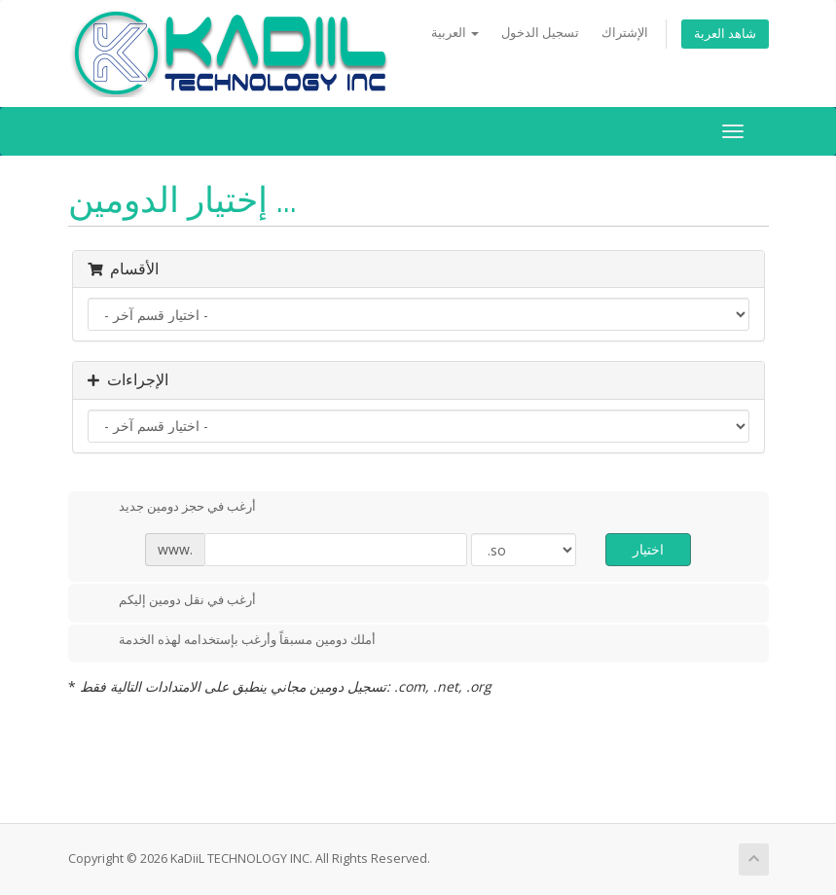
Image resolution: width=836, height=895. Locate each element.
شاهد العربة (725, 33)
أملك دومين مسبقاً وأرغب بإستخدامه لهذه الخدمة (232, 641)
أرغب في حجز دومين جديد (172, 508)
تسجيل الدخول (540, 32)
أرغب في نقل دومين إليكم (172, 601)
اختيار (648, 549)
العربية (455, 32)
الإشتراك (624, 32)
